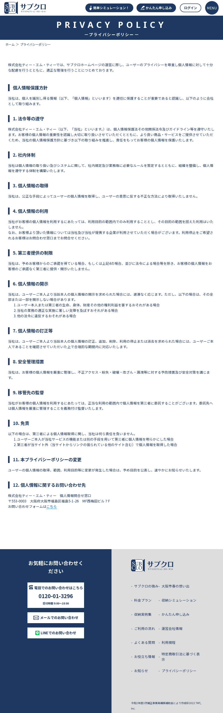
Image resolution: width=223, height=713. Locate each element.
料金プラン (143, 600)
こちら (51, 506)
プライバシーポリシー (179, 670)
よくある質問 (144, 642)
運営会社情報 (172, 628)
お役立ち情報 (144, 656)
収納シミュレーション (179, 600)
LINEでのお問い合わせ (55, 632)
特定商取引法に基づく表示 (181, 656)
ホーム (10, 44)
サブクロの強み (146, 586)
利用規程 (169, 642)
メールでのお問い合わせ (55, 617)
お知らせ (141, 670)
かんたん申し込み (156, 7)
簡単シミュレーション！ (109, 7)
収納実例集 (143, 614)
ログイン (190, 7)
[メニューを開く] (212, 8)
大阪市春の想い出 (175, 586)
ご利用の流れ (144, 628)
